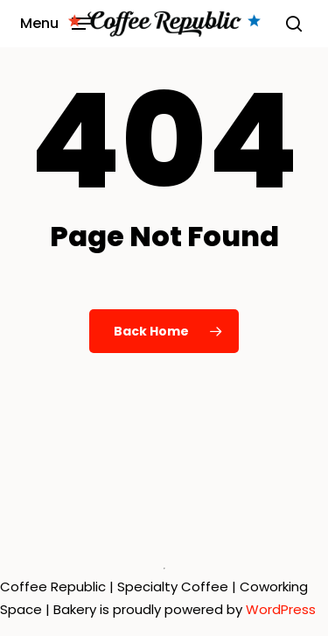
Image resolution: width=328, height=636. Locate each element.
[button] (55, 22)
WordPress (281, 609)
